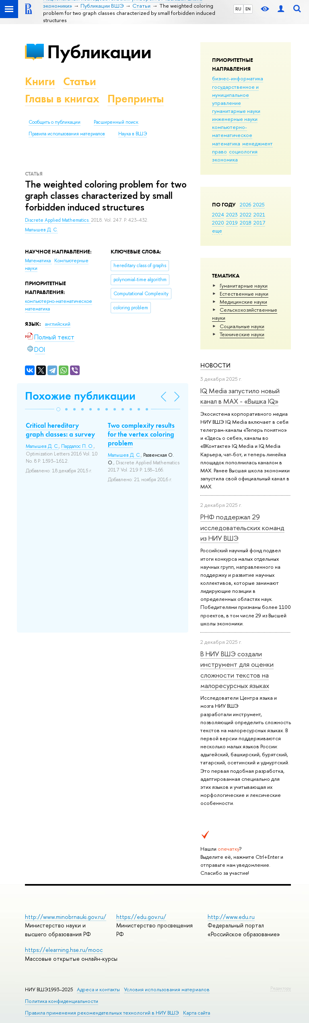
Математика (38, 260)
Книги (40, 81)
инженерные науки (235, 119)
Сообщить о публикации (54, 122)
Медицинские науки (243, 301)
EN (248, 9)
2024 (218, 214)
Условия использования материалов (167, 989)
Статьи (79, 81)
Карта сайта (196, 1012)
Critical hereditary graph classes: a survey (60, 430)
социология (243, 151)
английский (57, 324)
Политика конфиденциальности (61, 1001)
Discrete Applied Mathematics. (58, 220)
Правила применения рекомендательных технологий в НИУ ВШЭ (102, 1012)
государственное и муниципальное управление (235, 94)
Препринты (135, 99)
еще (217, 230)
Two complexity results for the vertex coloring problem (141, 434)
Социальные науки (242, 326)
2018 (245, 222)
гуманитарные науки (236, 110)
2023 (232, 214)
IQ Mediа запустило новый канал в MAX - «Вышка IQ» (240, 396)
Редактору (280, 988)
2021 (259, 214)
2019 (232, 222)
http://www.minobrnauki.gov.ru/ (65, 917)
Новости (215, 365)
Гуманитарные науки (244, 285)
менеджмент (257, 143)
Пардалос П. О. (77, 446)
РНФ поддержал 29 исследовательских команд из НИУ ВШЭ (242, 527)
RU (238, 9)
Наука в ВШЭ (132, 134)
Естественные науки (244, 293)
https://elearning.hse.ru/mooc (64, 950)
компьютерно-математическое (232, 131)
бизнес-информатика (237, 78)
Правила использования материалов (67, 134)
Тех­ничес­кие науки (242, 334)
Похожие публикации (80, 396)
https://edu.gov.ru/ (141, 917)
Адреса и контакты (98, 989)
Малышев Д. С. (41, 230)
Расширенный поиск (116, 122)
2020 (218, 222)
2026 (245, 204)
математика (226, 143)
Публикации (99, 51)
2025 (259, 204)
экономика (225, 159)
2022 (245, 214)
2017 (259, 222)
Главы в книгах (62, 99)
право (219, 151)
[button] (58, 409)
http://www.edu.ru (231, 917)
